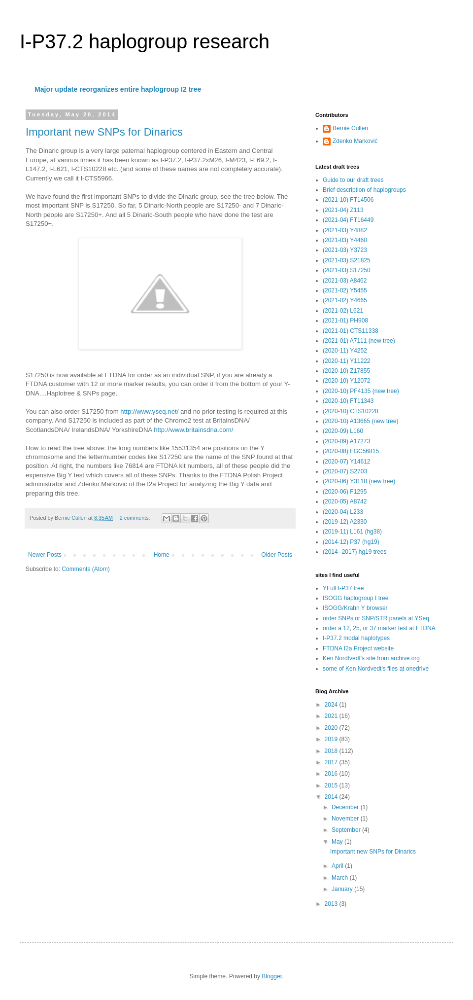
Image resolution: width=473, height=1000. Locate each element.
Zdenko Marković (355, 141)
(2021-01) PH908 (345, 320)
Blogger (272, 976)
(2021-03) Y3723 (345, 250)
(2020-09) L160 (343, 431)
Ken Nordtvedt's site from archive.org (371, 658)
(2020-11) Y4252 (345, 350)
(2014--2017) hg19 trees (354, 551)
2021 (332, 716)
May (338, 841)
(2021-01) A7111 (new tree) (359, 340)
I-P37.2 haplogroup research (145, 41)
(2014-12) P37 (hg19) (351, 541)
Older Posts (276, 554)
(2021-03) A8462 (345, 280)
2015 (332, 785)
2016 (332, 773)
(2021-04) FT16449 (348, 219)
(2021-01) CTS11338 (350, 330)
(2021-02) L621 (343, 310)
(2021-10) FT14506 (348, 199)
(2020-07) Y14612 (347, 461)
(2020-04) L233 (343, 511)
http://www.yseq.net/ (149, 411)
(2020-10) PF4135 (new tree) (361, 391)
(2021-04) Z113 (343, 210)
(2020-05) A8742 (345, 501)
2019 (332, 739)
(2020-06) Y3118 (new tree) (359, 481)
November (346, 818)
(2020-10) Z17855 (346, 370)
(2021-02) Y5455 (345, 290)
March (341, 877)
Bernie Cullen (350, 128)
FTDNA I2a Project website (358, 648)
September (347, 829)
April (338, 865)
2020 (332, 727)
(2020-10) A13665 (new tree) (360, 421)
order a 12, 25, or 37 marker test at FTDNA (379, 628)
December (346, 807)
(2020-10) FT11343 (348, 400)
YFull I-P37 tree (343, 588)
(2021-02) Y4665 (345, 300)
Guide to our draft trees (353, 180)
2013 (332, 903)
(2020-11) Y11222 (347, 360)
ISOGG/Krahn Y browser (355, 608)
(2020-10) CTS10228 (350, 411)
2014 (332, 796)
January (343, 889)
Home (161, 554)
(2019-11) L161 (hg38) (352, 531)
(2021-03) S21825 (347, 260)
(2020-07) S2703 (345, 471)
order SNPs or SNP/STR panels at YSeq (376, 618)
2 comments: (136, 518)
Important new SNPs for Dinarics (104, 132)
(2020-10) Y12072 (347, 380)
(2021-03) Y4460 (345, 240)
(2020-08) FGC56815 (351, 451)
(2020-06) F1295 (345, 491)
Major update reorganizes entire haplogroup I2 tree (117, 89)
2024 (332, 704)
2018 (332, 751)
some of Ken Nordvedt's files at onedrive (376, 668)
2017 (332, 762)
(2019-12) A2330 (345, 521)
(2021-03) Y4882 (345, 230)
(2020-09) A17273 (346, 441)
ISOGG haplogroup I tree (355, 598)
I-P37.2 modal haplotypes (356, 638)
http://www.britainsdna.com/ (193, 429)
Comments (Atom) (85, 569)
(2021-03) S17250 (347, 270)
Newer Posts (45, 554)
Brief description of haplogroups (364, 189)
